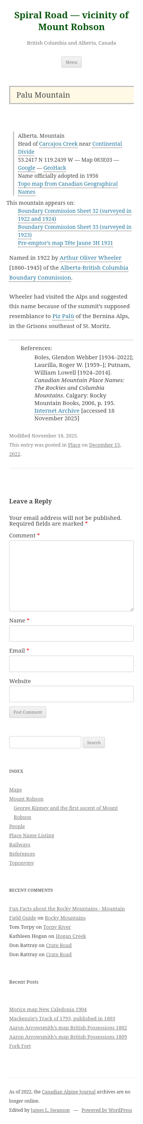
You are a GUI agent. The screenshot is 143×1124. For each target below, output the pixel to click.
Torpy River (57, 926)
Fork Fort (20, 1045)
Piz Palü (63, 316)
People (17, 826)
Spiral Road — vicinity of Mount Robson (71, 21)
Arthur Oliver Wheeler (90, 257)
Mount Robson (26, 798)
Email (19, 650)
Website (20, 681)
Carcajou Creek (58, 143)
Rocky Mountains (65, 917)
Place (74, 444)
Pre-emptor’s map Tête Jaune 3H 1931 (65, 242)
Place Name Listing (31, 835)
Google (26, 167)
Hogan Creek (71, 936)
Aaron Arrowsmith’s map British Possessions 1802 (68, 1027)
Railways (20, 844)
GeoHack (54, 167)
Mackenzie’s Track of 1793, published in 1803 (62, 1018)
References (22, 853)
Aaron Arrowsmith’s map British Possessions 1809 (68, 1036)
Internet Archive (57, 410)
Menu (71, 62)
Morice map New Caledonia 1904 (48, 1009)
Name (19, 620)
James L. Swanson (50, 1110)
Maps (15, 789)
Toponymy (21, 862)
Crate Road (59, 945)
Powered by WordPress (107, 1110)
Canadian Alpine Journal (69, 1092)
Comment (24, 535)
